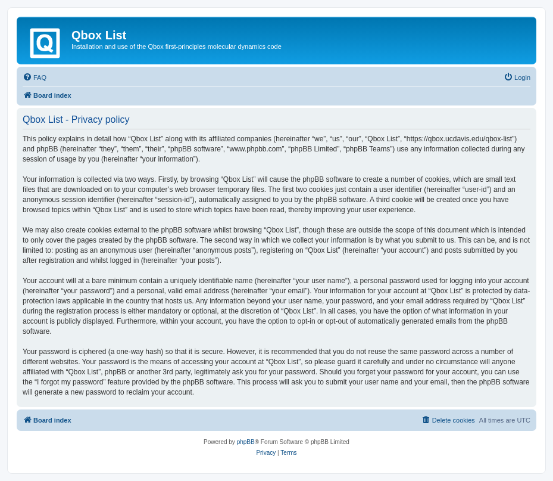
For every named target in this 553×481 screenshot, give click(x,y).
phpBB (246, 442)
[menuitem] (34, 77)
